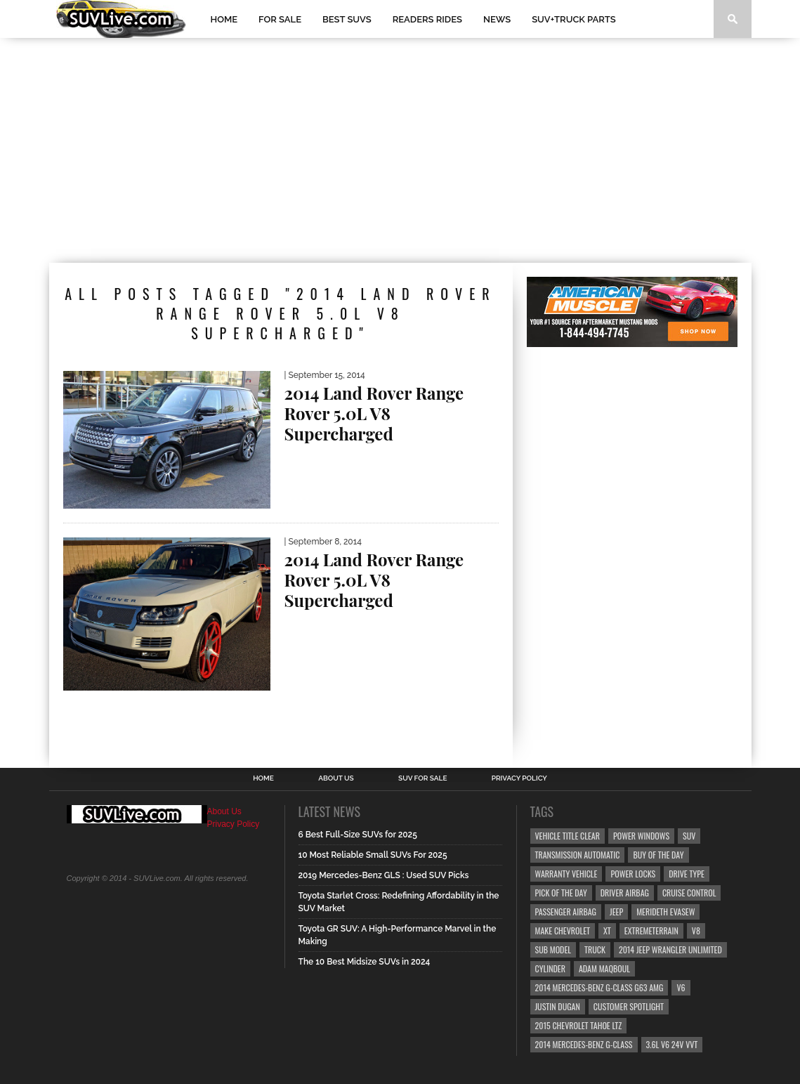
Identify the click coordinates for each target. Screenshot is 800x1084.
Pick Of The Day (561, 893)
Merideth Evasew (665, 912)
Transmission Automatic (577, 855)
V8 (696, 930)
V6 (680, 987)
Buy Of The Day (658, 855)
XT (607, 930)
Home (224, 19)
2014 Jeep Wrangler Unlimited (670, 949)
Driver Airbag (625, 893)
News (497, 19)
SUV (689, 836)
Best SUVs (347, 19)
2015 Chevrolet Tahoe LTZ (578, 1025)
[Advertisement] (400, 150)
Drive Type (686, 874)
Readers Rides (427, 19)
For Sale (279, 19)
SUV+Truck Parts (574, 19)
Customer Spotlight (629, 1006)
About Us (336, 778)
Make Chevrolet (563, 930)
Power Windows (641, 836)
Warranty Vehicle (566, 874)
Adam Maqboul (604, 968)
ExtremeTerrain (651, 930)
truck (594, 949)
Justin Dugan (557, 1006)
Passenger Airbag (566, 912)
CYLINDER (550, 968)
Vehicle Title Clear (567, 836)
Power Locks (632, 874)
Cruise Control (689, 893)
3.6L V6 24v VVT (672, 1044)
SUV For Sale (422, 778)
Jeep (616, 912)
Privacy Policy (519, 778)
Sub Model (553, 949)
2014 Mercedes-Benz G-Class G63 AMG (599, 987)
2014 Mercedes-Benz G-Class (584, 1044)
